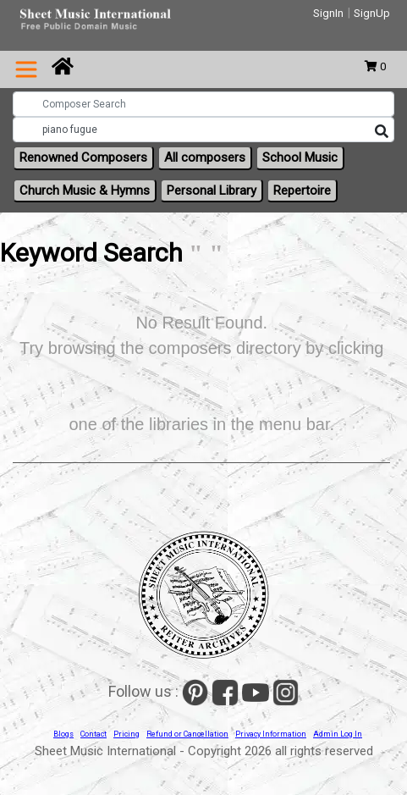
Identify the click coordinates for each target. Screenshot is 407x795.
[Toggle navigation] (26, 69)
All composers (204, 157)
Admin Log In (337, 734)
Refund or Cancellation (187, 734)
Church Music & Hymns (84, 190)
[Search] (382, 132)
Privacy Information (270, 734)
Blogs (63, 734)
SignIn (328, 13)
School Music (300, 157)
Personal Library (211, 190)
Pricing (126, 734)
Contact (93, 734)
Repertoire (302, 190)
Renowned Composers (83, 157)
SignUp (372, 13)
